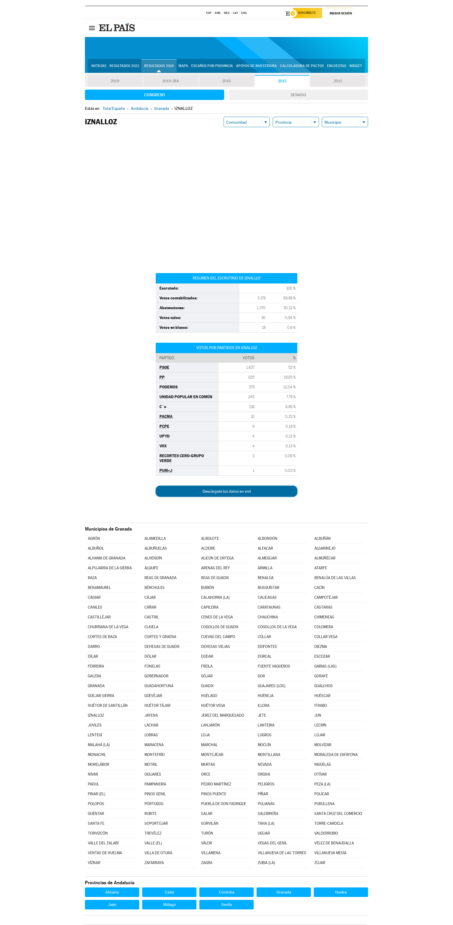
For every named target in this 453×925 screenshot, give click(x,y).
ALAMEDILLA (155, 539)
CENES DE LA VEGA (217, 618)
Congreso (154, 95)
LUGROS (265, 736)
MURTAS (208, 765)
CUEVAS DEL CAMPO (218, 637)
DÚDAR (207, 657)
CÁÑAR (150, 608)
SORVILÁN (209, 824)
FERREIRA (96, 667)
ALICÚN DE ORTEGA (217, 559)
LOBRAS (151, 736)
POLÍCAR (321, 795)
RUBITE (150, 814)
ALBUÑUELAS (155, 549)
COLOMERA (323, 628)
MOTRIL (150, 765)
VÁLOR (206, 844)
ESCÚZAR (322, 657)
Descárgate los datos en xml (227, 492)
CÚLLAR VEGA (325, 637)
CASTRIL (151, 618)
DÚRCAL (265, 657)
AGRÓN (94, 539)
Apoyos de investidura (256, 67)
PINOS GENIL (155, 795)
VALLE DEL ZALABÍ (103, 844)
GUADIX (207, 687)
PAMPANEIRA (155, 785)
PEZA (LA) (322, 785)
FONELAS (152, 667)
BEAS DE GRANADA (160, 578)
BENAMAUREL (99, 588)
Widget (355, 67)
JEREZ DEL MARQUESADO (222, 716)
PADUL (93, 785)
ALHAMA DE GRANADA (106, 559)
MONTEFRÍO (154, 755)
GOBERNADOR (156, 677)
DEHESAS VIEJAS (215, 647)
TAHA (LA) (266, 824)
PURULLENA (324, 804)
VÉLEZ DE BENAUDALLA (334, 844)
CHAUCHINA (268, 618)
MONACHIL (97, 755)
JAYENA (151, 716)
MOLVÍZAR (322, 746)
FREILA (207, 667)
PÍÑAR (263, 795)
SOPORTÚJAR (156, 824)
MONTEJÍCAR (212, 755)
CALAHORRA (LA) (215, 598)
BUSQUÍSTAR (268, 588)
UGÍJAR (264, 834)
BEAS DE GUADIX (215, 578)
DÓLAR (150, 657)
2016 (226, 82)
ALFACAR (265, 549)
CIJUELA (151, 628)
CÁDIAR (94, 598)
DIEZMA (320, 647)
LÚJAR (319, 736)
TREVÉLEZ (152, 834)
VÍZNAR (94, 863)
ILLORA (264, 706)
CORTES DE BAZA (102, 637)
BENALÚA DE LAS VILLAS (335, 578)
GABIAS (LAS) (325, 667)
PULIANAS (266, 804)
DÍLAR (93, 657)
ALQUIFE (151, 569)
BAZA (92, 578)
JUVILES (95, 726)
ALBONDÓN (267, 539)
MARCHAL (209, 746)
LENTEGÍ (95, 736)
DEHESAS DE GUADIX (162, 647)
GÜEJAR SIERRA (101, 696)
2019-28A (171, 82)
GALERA (94, 677)
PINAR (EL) (96, 795)
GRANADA (96, 687)
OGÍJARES (152, 775)
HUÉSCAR (322, 696)
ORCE (205, 775)
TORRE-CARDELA (328, 824)
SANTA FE (96, 824)
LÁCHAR (151, 726)
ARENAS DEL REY (215, 569)
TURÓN (207, 834)
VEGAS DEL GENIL (272, 844)
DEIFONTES (267, 647)
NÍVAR (93, 775)
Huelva (341, 893)
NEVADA (265, 765)
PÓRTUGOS (154, 804)
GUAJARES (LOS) (271, 687)
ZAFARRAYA (154, 863)
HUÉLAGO (209, 696)
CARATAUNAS (269, 608)
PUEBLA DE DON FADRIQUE (223, 804)
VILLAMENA (210, 854)
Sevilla (226, 905)
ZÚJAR (319, 863)
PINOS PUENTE (213, 795)
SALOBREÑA (268, 814)
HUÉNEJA (266, 696)
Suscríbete (309, 14)
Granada (283, 893)
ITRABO (320, 706)
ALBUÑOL (96, 549)
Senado (298, 95)
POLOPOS (96, 804)
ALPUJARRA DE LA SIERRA (110, 569)
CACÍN (319, 588)
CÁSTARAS (323, 608)
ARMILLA (265, 569)
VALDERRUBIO (326, 834)
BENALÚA (266, 578)
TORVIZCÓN (98, 834)
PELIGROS (266, 785)
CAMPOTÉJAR (326, 598)
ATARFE (320, 569)
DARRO (94, 647)
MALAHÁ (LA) (99, 746)
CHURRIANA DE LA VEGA (108, 628)
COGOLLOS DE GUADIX (220, 628)
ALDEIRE (208, 549)
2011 (337, 82)
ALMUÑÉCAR (324, 559)
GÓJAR (207, 677)
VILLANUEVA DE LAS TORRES (282, 854)
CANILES (95, 608)
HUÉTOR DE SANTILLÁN (108, 706)
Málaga (169, 905)
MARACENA (154, 746)
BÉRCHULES (154, 588)
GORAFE (321, 677)
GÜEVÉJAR (153, 696)
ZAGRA (206, 863)
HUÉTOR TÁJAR (157, 706)
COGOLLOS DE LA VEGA (277, 628)
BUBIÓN (207, 588)
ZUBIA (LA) (266, 863)
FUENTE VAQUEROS (274, 667)
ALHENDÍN (153, 559)
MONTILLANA (269, 755)
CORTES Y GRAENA (160, 637)
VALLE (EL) (153, 844)
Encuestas (336, 67)
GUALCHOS (323, 687)
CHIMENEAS (324, 618)
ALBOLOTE (210, 539)
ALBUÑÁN (322, 539)
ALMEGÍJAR (267, 559)
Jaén (112, 905)
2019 (115, 82)
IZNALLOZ (96, 716)
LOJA (205, 736)
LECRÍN (320, 726)
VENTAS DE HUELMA (105, 854)
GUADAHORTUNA (158, 687)
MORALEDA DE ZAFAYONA (336, 755)
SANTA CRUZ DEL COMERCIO (338, 814)
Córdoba (226, 893)
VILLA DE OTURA (158, 854)
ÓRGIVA (264, 775)
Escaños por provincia (212, 67)
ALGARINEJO (324, 549)
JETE (262, 716)
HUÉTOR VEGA (213, 706)
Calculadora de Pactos (302, 67)
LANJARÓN (210, 726)
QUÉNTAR (96, 814)
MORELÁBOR (98, 765)
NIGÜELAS (322, 765)
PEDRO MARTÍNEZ (216, 785)
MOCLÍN (264, 746)
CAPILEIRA (209, 608)
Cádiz (169, 893)
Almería (112, 893)
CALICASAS (267, 598)
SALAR (206, 814)
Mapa (183, 67)
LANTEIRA (266, 726)
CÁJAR (150, 598)
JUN (317, 716)
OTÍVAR (320, 775)
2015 (282, 82)
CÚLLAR (264, 637)
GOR (261, 677)
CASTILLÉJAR (99, 618)
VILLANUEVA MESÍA (330, 854)
